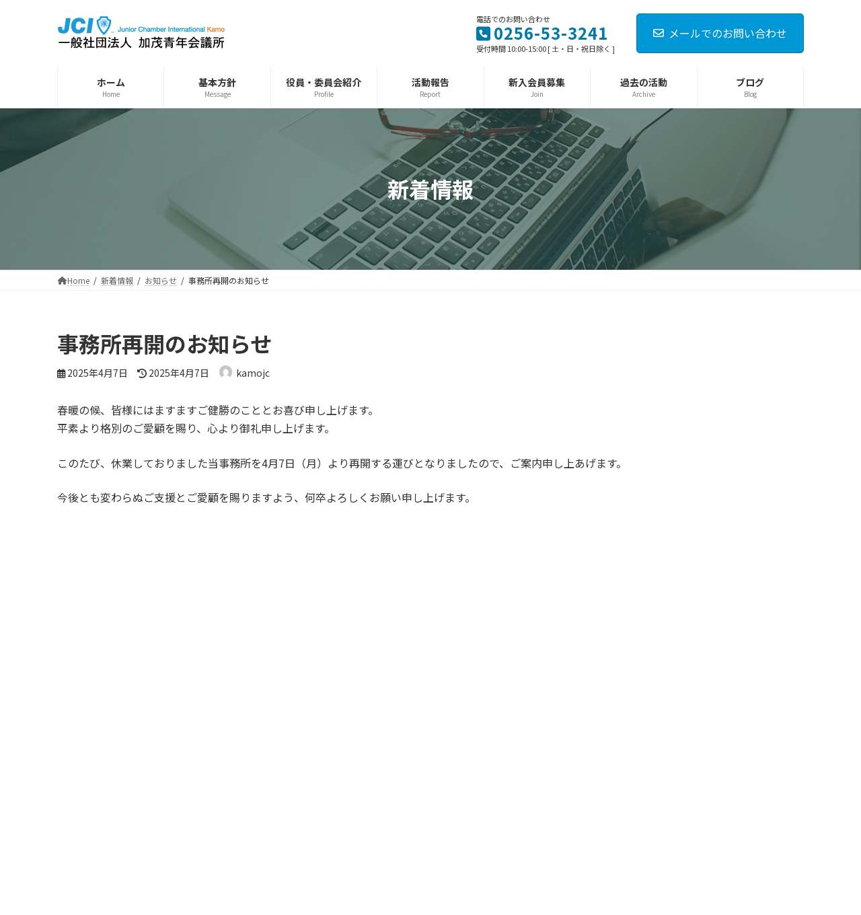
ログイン (197, 584)
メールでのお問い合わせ (720, 33)
